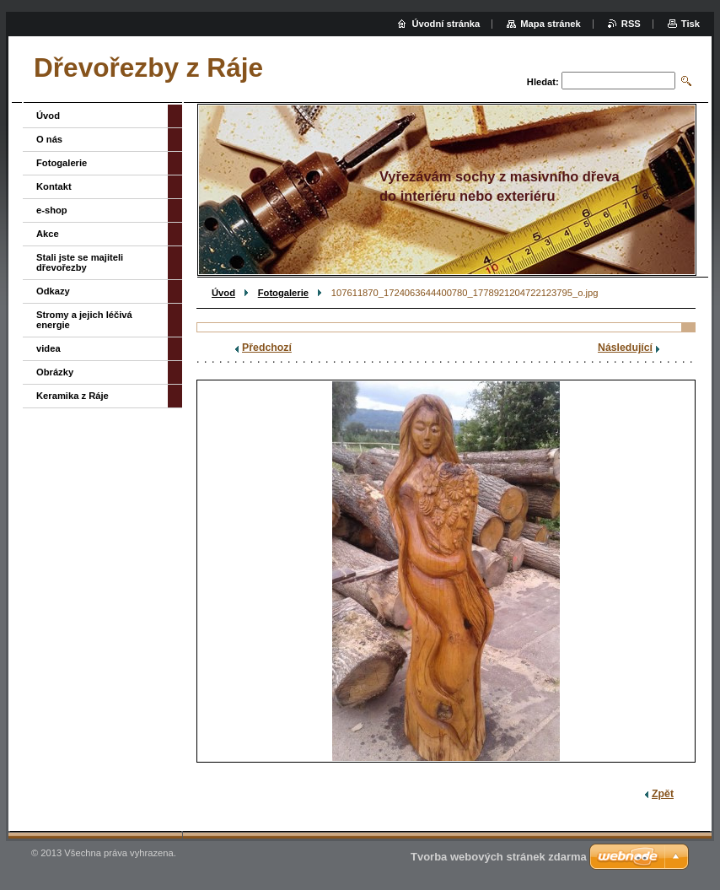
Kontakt (54, 186)
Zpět (663, 794)
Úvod (223, 293)
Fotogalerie (283, 293)
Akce (47, 234)
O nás (49, 139)
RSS (631, 24)
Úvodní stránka (445, 24)
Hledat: (543, 82)
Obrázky (54, 372)
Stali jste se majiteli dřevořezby (79, 262)
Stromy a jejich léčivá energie (84, 320)
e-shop (51, 210)
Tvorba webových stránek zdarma (499, 856)
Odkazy (53, 291)
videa (48, 348)
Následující (625, 347)
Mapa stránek (550, 24)
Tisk (690, 24)
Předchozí (267, 347)
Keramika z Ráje (72, 396)
